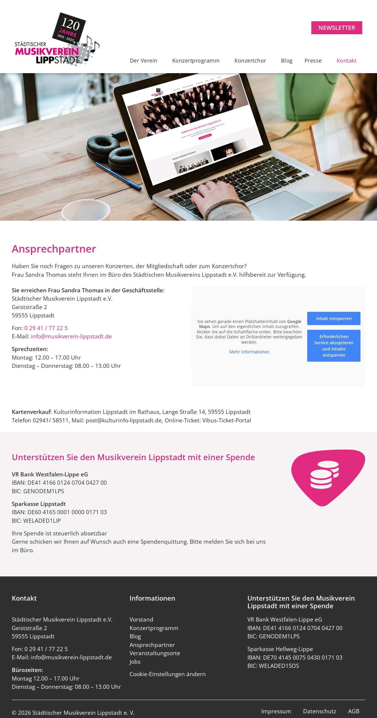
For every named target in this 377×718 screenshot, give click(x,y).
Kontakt (348, 60)
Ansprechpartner (152, 645)
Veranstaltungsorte (155, 653)
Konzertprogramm (197, 60)
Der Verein (145, 60)
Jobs (135, 661)
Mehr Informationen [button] (249, 352)
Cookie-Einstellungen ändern (168, 674)
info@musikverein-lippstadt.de (71, 336)
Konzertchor (251, 60)
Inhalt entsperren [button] (334, 318)
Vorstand (141, 619)
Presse (315, 60)
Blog (287, 60)
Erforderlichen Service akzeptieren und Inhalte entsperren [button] (333, 345)
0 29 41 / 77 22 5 (46, 328)
